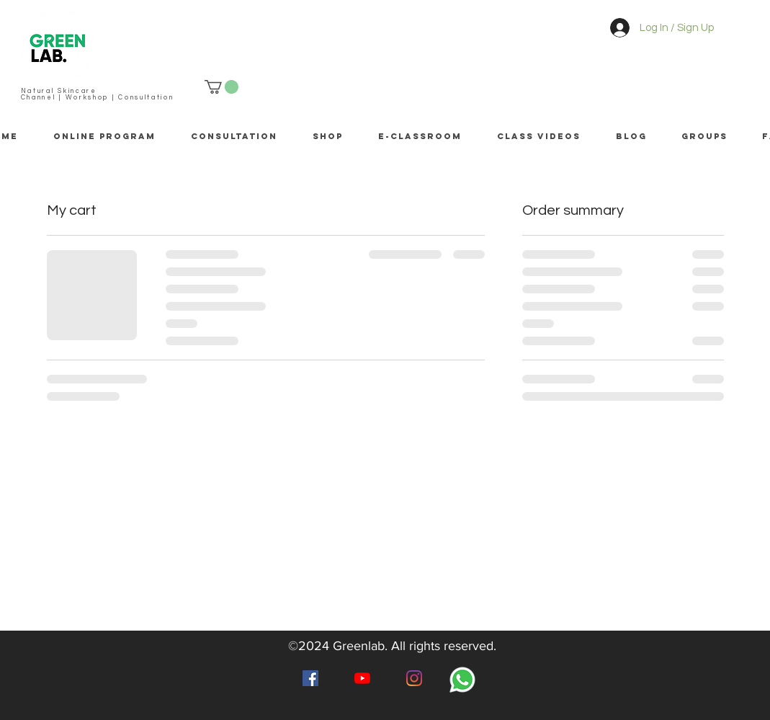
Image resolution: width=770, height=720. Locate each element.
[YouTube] (362, 678)
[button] (221, 87)
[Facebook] (310, 678)
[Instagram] (414, 678)
